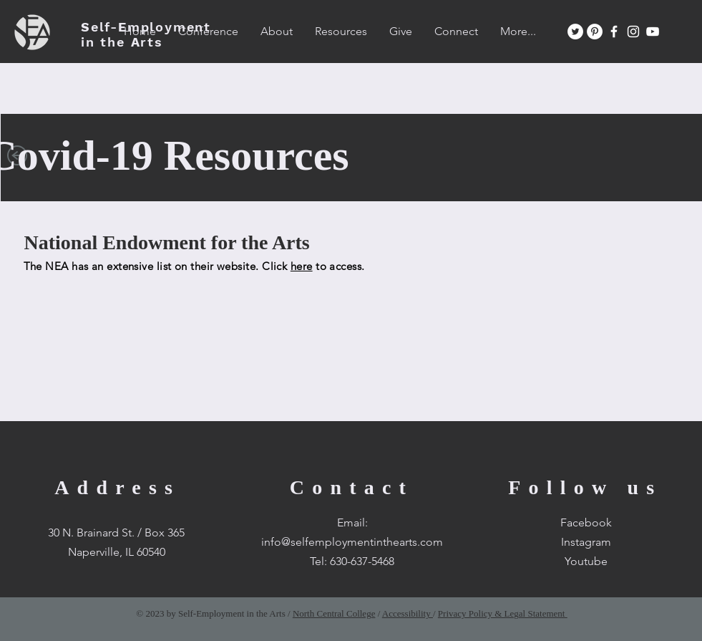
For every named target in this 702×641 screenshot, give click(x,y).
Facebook (586, 522)
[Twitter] (575, 31)
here (302, 266)
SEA (146, 34)
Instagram (586, 542)
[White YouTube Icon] (652, 31)
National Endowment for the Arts (167, 242)
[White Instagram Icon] (633, 31)
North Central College (334, 613)
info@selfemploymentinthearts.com (352, 542)
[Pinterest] (595, 31)
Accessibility (407, 613)
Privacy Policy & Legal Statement (502, 613)
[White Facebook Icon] (614, 31)
